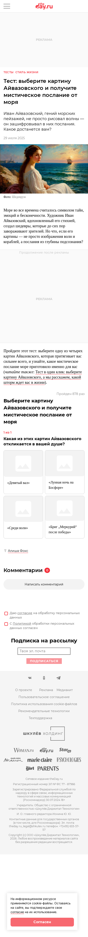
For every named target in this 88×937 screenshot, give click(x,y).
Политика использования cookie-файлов (44, 704)
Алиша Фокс (18, 551)
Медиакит (65, 690)
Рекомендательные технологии (44, 711)
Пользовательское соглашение (44, 697)
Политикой (22, 624)
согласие (24, 613)
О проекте (23, 690)
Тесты (9, 72)
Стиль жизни (26, 72)
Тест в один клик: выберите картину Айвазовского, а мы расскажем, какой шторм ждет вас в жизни (43, 377)
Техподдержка (40, 718)
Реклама (46, 690)
